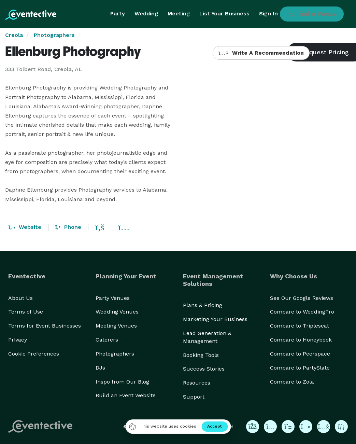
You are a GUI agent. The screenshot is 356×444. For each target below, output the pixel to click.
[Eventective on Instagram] (270, 426)
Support (193, 396)
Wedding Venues (117, 311)
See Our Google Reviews (301, 298)
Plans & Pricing (202, 305)
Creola (14, 35)
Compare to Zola (292, 381)
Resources (196, 382)
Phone (68, 227)
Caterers (107, 339)
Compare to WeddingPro (302, 311)
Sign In (268, 13)
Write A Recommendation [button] (260, 53)
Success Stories (204, 368)
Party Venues (113, 298)
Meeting (179, 13)
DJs (100, 367)
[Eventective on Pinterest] (288, 426)
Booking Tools (201, 355)
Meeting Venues (116, 325)
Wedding (146, 13)
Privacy (17, 339)
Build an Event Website (126, 395)
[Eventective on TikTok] (305, 426)
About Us (20, 298)
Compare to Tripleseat (299, 325)
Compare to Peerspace (300, 353)
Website (25, 227)
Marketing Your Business (215, 319)
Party (117, 13)
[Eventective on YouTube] (323, 426)
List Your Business (224, 13)
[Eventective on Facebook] (252, 426)
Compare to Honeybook (301, 339)
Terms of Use (25, 311)
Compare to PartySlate (300, 367)
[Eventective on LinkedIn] (341, 426)
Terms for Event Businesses (44, 325)
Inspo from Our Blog (122, 381)
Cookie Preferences (33, 353)
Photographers (54, 35)
